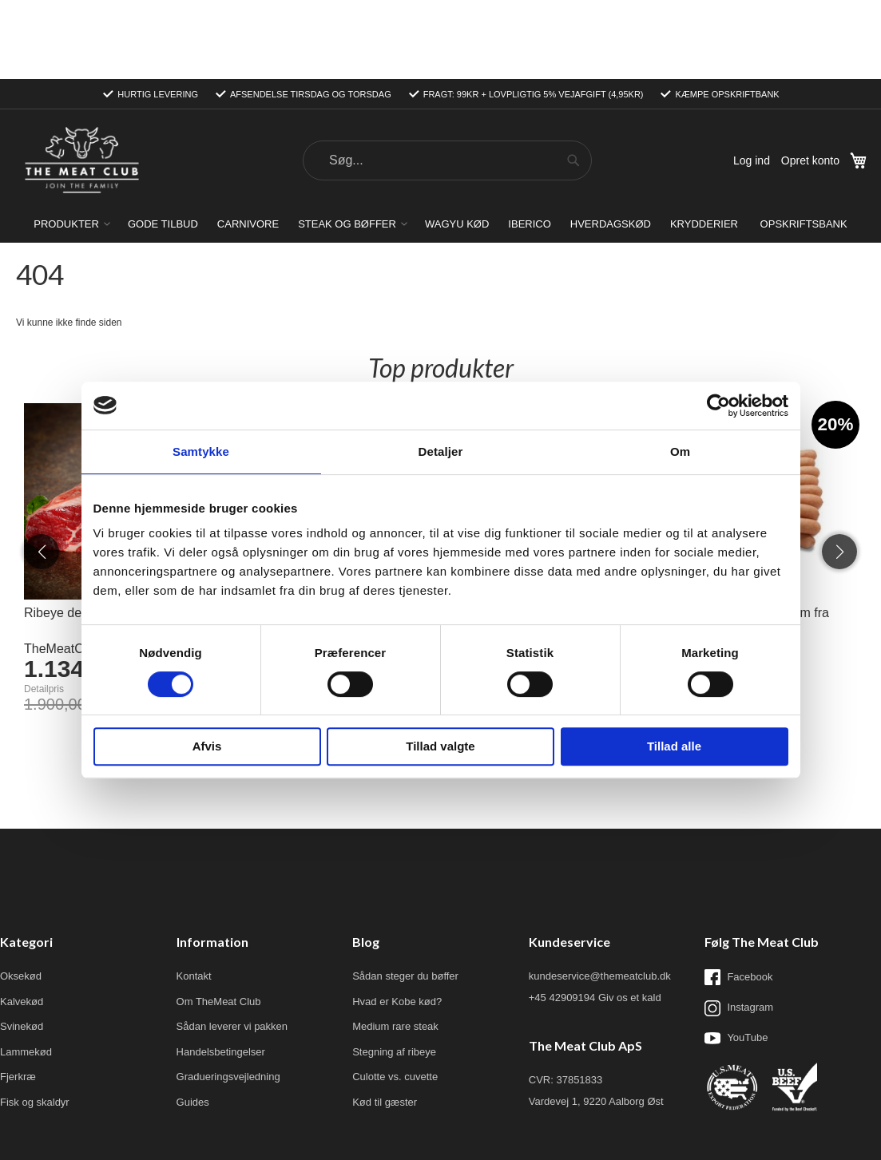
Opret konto (810, 81)
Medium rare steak (395, 947)
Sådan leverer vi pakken (232, 947)
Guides (193, 1023)
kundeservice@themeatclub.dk (600, 897)
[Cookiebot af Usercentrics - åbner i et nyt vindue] (718, 406)
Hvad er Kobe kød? (397, 922)
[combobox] (447, 81)
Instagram (738, 929)
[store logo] (81, 82)
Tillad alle (674, 746)
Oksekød (21, 897)
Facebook (738, 898)
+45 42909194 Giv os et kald (595, 918)
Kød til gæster (384, 1023)
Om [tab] (680, 451)
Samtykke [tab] (201, 451)
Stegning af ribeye (394, 973)
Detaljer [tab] (441, 451)
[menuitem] (71, 145)
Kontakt (194, 897)
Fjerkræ (18, 998)
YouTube (736, 958)
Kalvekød (21, 922)
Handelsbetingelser (221, 973)
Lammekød (26, 973)
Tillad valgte (440, 746)
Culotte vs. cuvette (395, 998)
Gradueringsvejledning (228, 998)
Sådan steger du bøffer (405, 897)
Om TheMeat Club (219, 922)
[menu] (440, 145)
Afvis (207, 746)
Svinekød (21, 947)
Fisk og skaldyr (34, 1023)
